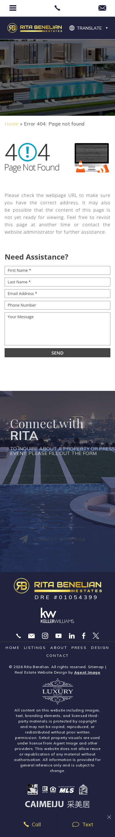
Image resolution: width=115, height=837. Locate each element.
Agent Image (87, 672)
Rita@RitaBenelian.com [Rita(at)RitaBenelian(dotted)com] (31, 636)
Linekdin (72, 636)
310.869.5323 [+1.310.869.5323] (18, 636)
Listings (35, 647)
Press (79, 647)
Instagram (45, 636)
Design (100, 647)
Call (32, 824)
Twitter (96, 636)
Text (82, 824)
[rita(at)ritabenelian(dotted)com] (102, 8)
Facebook (83, 636)
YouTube (59, 636)
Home (13, 647)
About (58, 647)
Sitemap (96, 666)
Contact (57, 655)
